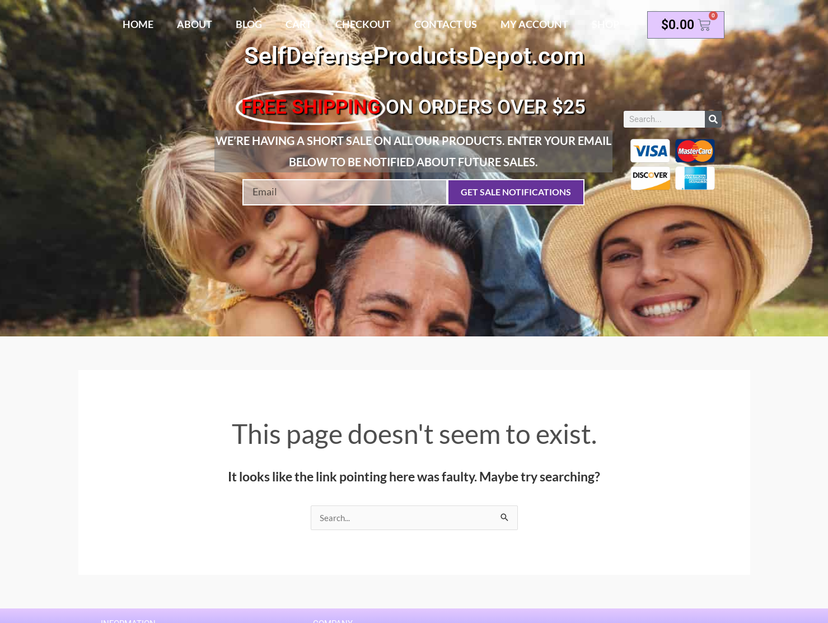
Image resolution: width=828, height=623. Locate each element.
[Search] (713, 119)
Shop (605, 24)
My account (534, 24)
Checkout (363, 24)
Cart (299, 24)
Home (138, 24)
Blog (249, 24)
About (194, 24)
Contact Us (445, 24)
